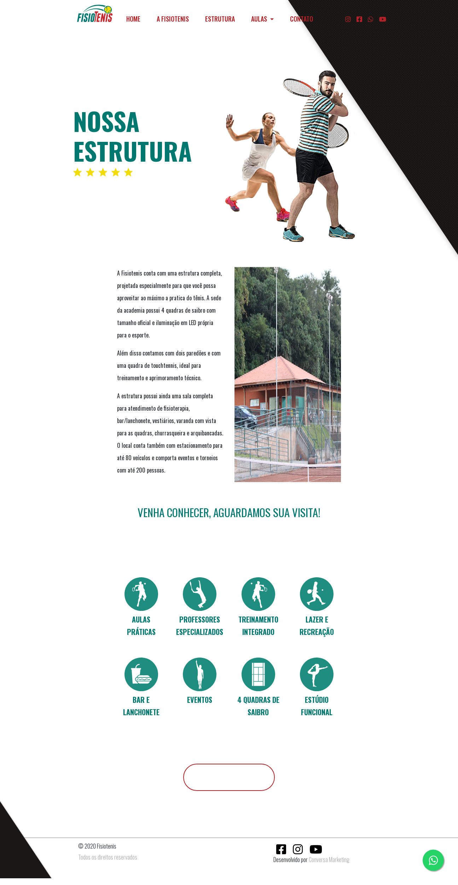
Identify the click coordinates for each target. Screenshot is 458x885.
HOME (134, 18)
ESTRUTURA (220, 18)
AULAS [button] (259, 18)
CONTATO (301, 18)
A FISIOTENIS (173, 18)
